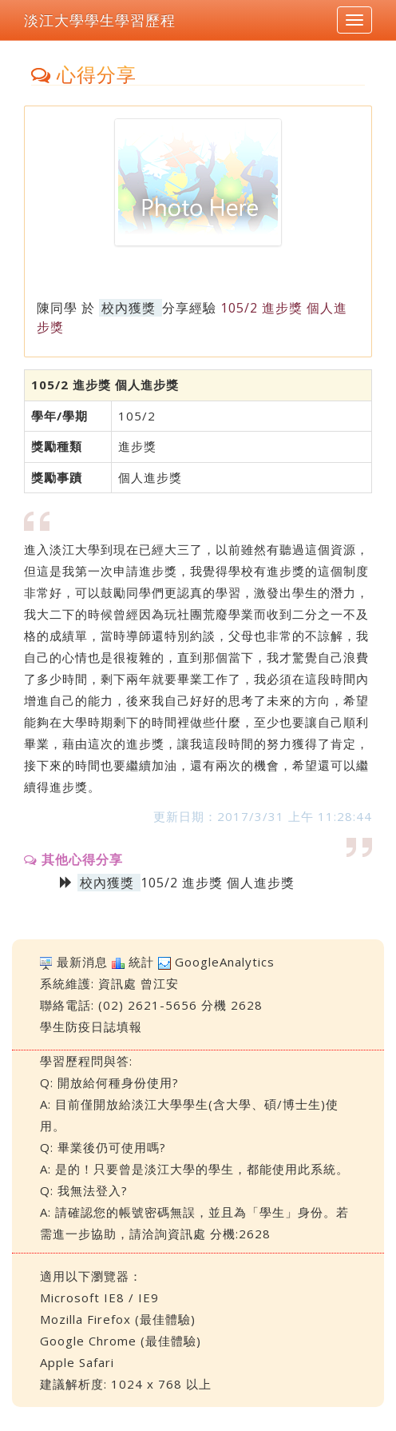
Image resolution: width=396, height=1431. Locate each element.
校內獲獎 (128, 308)
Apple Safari (77, 1362)
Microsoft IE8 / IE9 (99, 1297)
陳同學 (57, 308)
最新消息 (82, 962)
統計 (141, 962)
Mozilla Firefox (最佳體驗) (118, 1319)
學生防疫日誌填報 (91, 1026)
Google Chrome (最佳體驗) (120, 1341)
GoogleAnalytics (225, 962)
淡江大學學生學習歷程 (100, 20)
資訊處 (117, 983)
